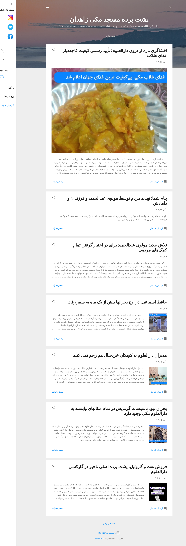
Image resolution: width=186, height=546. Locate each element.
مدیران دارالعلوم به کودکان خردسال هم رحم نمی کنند (104, 355)
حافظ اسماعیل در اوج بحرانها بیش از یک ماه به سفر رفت (101, 302)
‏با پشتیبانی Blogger (93, 533)
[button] (37, 50)
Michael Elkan (83, 538)
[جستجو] (154, 7)
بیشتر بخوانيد (41, 181)
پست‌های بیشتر (93, 523)
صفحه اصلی (93, 36)
